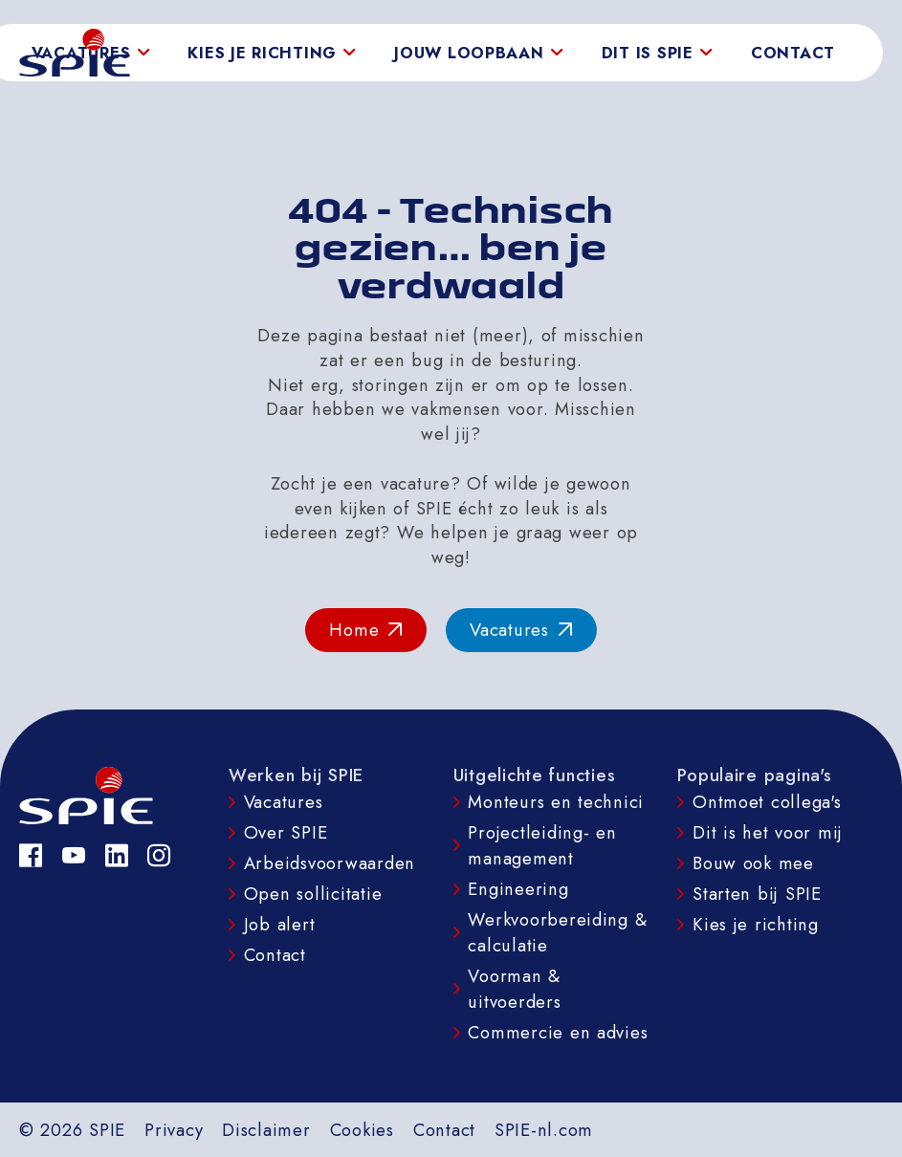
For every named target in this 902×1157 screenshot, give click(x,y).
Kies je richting (756, 924)
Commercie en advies (558, 1032)
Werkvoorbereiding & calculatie (557, 932)
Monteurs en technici (556, 802)
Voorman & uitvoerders (514, 989)
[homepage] (74, 52)
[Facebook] (31, 855)
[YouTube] (74, 855)
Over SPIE (286, 832)
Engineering (518, 889)
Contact (793, 52)
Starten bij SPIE (757, 893)
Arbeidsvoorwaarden (329, 863)
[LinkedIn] (117, 855)
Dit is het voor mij (768, 832)
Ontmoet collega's (767, 802)
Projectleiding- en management (542, 845)
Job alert (280, 924)
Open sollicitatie (313, 893)
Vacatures (283, 802)
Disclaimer (266, 1130)
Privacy (173, 1130)
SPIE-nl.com (544, 1130)
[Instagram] (159, 855)
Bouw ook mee (753, 863)
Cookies (362, 1130)
